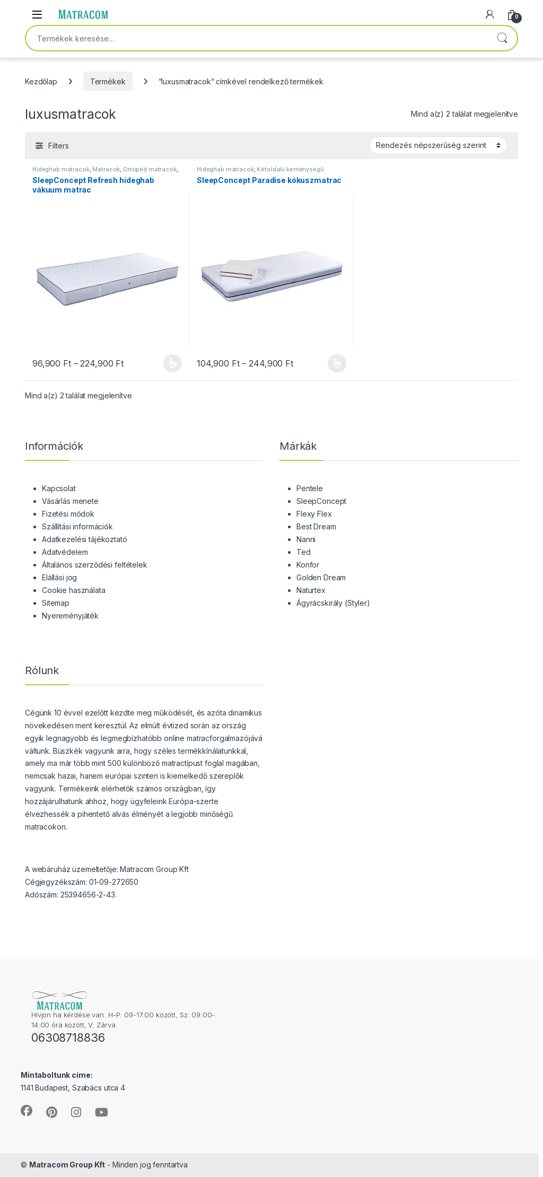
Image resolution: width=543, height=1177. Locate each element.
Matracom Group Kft (67, 1164)
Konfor (307, 564)
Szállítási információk (77, 526)
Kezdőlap (41, 81)
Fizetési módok (68, 513)
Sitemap (55, 602)
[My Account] (490, 14)
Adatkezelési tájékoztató (84, 539)
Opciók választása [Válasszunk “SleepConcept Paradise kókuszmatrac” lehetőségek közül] (337, 363)
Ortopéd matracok (150, 169)
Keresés (502, 38)
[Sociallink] (26, 1111)
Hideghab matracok (61, 169)
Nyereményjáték (70, 615)
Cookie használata (74, 590)
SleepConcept (321, 500)
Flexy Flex (314, 513)
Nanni (306, 539)
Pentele (309, 488)
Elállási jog (59, 577)
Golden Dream (321, 577)
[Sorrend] (438, 145)
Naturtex (311, 590)
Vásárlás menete (70, 500)
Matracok (106, 169)
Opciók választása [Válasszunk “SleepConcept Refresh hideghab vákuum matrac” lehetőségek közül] (172, 363)
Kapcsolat (59, 488)
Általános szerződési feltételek (94, 564)
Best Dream (316, 526)
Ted (303, 551)
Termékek (108, 81)
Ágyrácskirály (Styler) (333, 602)
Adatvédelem (64, 551)
